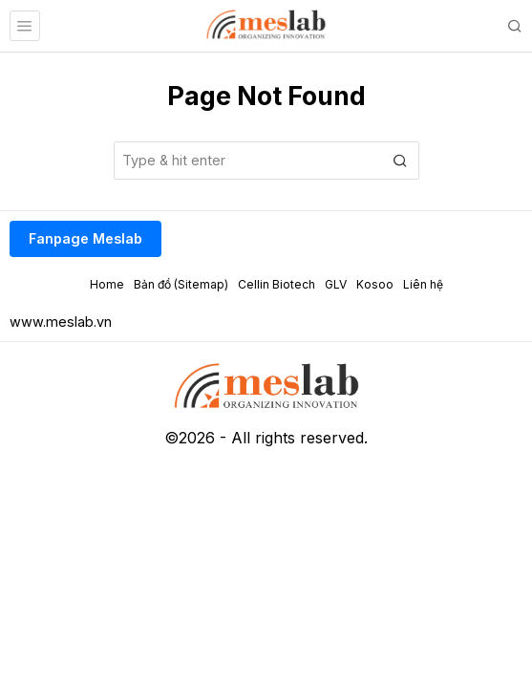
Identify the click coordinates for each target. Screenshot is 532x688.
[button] (400, 160)
